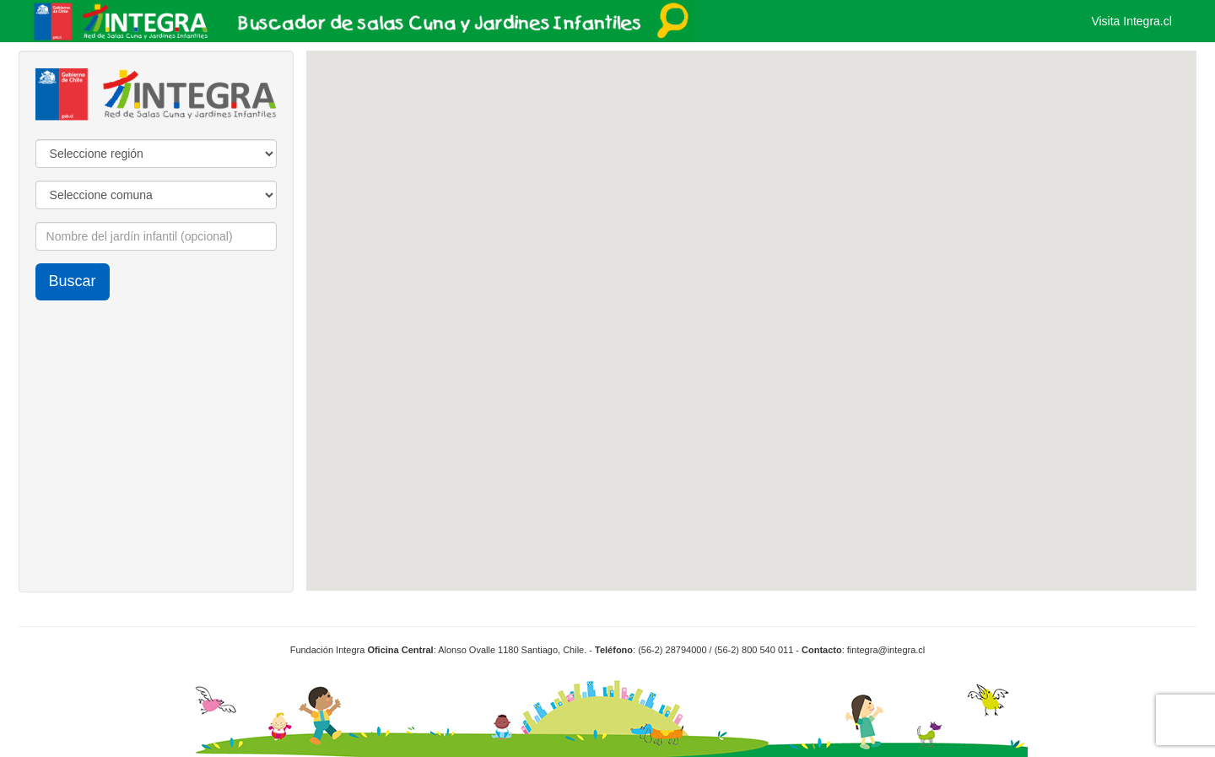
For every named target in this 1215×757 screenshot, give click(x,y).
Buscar (72, 281)
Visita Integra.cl (1131, 21)
